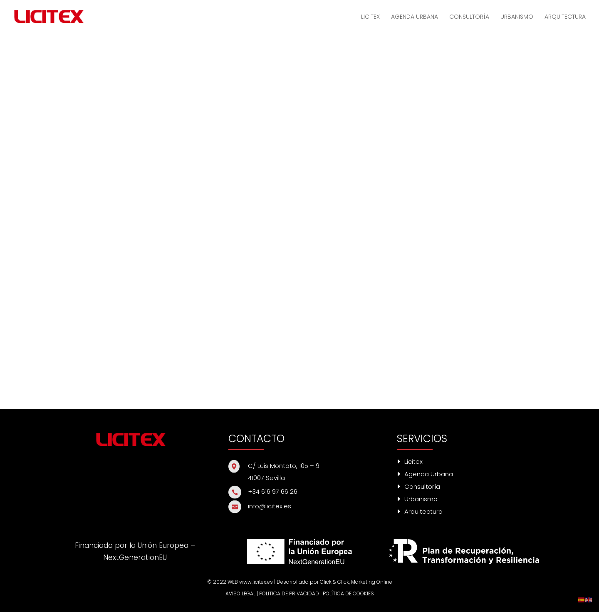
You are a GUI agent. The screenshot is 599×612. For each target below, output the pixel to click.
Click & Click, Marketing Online (356, 581)
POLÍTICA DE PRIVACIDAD (289, 593)
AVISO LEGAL (240, 593)
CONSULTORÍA (469, 17)
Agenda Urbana (425, 474)
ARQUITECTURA (565, 17)
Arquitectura (420, 511)
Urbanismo (417, 499)
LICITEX (370, 17)
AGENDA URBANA (414, 17)
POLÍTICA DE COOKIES (348, 593)
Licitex (410, 461)
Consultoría (418, 486)
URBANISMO (516, 17)
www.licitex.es (256, 581)
